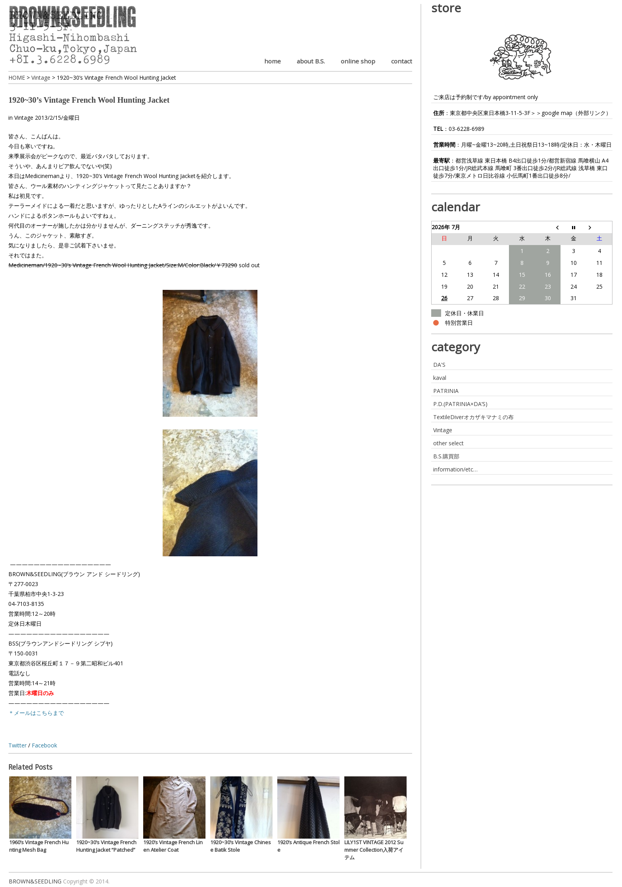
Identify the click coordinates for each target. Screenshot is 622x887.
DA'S (439, 364)
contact (401, 61)
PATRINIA (446, 391)
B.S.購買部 (446, 456)
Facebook (44, 745)
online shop (358, 61)
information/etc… (455, 469)
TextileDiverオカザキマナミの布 (473, 417)
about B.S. (311, 61)
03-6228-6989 (466, 128)
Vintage (23, 117)
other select (448, 443)
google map (556, 113)
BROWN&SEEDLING (35, 881)
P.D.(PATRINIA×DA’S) (460, 404)
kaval (439, 377)
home (272, 61)
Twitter (17, 745)
